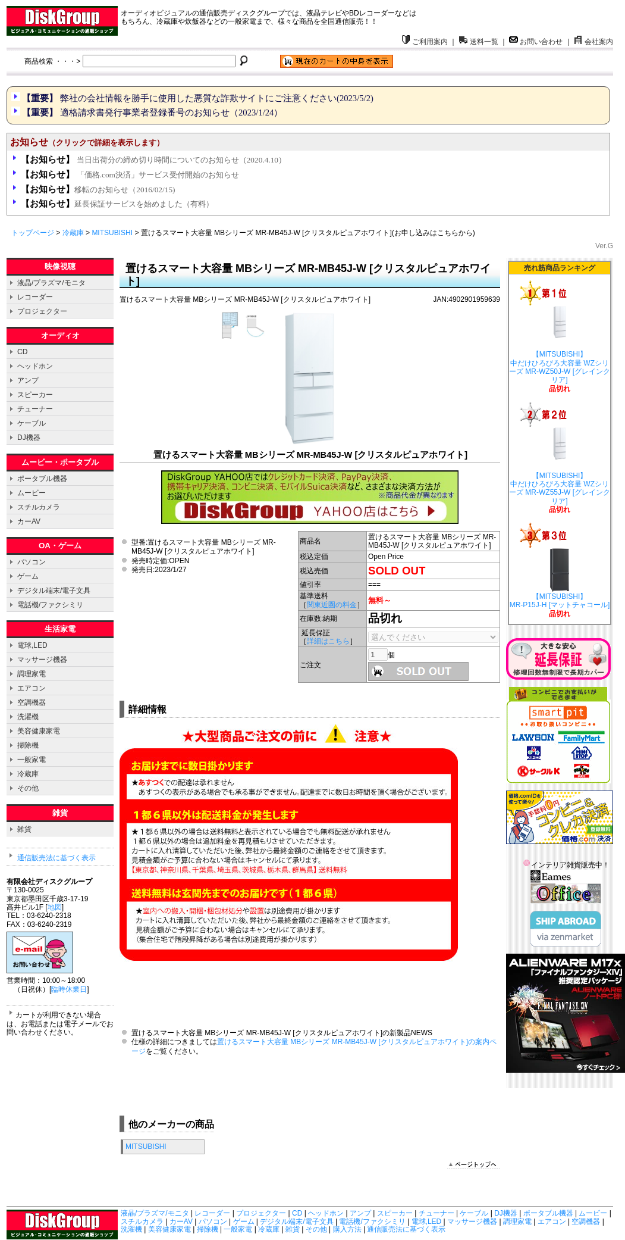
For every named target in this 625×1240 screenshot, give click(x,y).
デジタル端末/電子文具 (53, 590)
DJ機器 (28, 437)
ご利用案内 (424, 42)
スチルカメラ (38, 507)
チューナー (35, 409)
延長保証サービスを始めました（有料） (117, 203)
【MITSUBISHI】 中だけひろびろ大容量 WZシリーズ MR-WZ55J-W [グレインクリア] (559, 467)
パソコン (31, 562)
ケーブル (31, 423)
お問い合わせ (536, 42)
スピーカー (35, 395)
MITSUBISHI (112, 233)
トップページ (32, 233)
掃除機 (28, 745)
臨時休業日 (69, 989)
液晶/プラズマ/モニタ (51, 283)
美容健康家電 (38, 731)
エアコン (31, 688)
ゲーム (28, 576)
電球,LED (32, 645)
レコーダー (35, 297)
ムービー (31, 493)
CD (22, 352)
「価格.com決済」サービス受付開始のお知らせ (130, 174)
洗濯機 (28, 717)
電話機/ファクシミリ (50, 605)
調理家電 (31, 674)
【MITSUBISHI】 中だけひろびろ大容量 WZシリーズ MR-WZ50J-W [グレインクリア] (559, 346)
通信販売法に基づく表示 (56, 858)
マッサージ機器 (42, 659)
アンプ (28, 380)
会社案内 (593, 42)
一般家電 (31, 759)
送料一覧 (478, 42)
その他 (28, 788)
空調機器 (31, 702)
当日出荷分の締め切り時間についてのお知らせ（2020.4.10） (153, 159)
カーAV (28, 521)
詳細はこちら (328, 641)
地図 (55, 907)
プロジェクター (42, 311)
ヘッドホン (35, 366)
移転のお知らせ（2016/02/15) (98, 189)
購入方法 (347, 1229)
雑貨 (24, 829)
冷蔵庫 (73, 233)
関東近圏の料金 (332, 605)
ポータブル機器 (42, 478)
